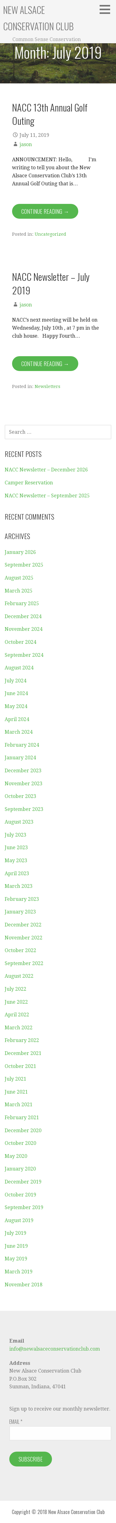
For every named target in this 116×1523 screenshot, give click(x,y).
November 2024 (23, 629)
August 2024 (19, 668)
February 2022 (22, 1040)
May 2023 (16, 860)
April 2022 (17, 1015)
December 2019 (23, 1182)
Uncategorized (50, 234)
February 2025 (22, 603)
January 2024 (20, 758)
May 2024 (16, 706)
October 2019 (20, 1195)
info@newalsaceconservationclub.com (54, 1349)
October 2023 (20, 796)
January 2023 (20, 912)
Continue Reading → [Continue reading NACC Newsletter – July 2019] (45, 364)
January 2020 (20, 1169)
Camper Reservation (29, 483)
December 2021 (23, 1053)
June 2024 (16, 693)
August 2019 (19, 1220)
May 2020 (16, 1156)
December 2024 (23, 616)
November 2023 (23, 784)
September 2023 (24, 809)
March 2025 (18, 591)
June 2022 (16, 1002)
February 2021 (22, 1117)
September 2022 (24, 963)
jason (25, 144)
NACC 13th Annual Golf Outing (50, 114)
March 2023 (18, 886)
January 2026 (20, 552)
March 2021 (18, 1104)
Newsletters (47, 386)
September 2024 (24, 655)
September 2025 (24, 565)
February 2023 (22, 899)
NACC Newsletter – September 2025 (47, 496)
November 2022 (23, 938)
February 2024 (22, 745)
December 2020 (23, 1130)
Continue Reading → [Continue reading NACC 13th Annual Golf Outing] (45, 211)
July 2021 (15, 1079)
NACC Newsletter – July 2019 (50, 283)
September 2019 (24, 1207)
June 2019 (16, 1246)
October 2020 (20, 1143)
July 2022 (15, 989)
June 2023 (16, 847)
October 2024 (20, 642)
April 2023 (17, 873)
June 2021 (16, 1092)
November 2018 (23, 1285)
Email (15, 1421)
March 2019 (18, 1272)
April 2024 (17, 719)
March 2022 (18, 1028)
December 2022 (23, 925)
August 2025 (19, 578)
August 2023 (19, 822)
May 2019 (16, 1259)
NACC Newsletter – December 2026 (46, 470)
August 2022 (19, 976)
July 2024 (15, 681)
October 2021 (20, 1066)
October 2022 (20, 950)
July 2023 (15, 835)
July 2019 (15, 1233)
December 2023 (23, 771)
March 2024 (18, 732)
